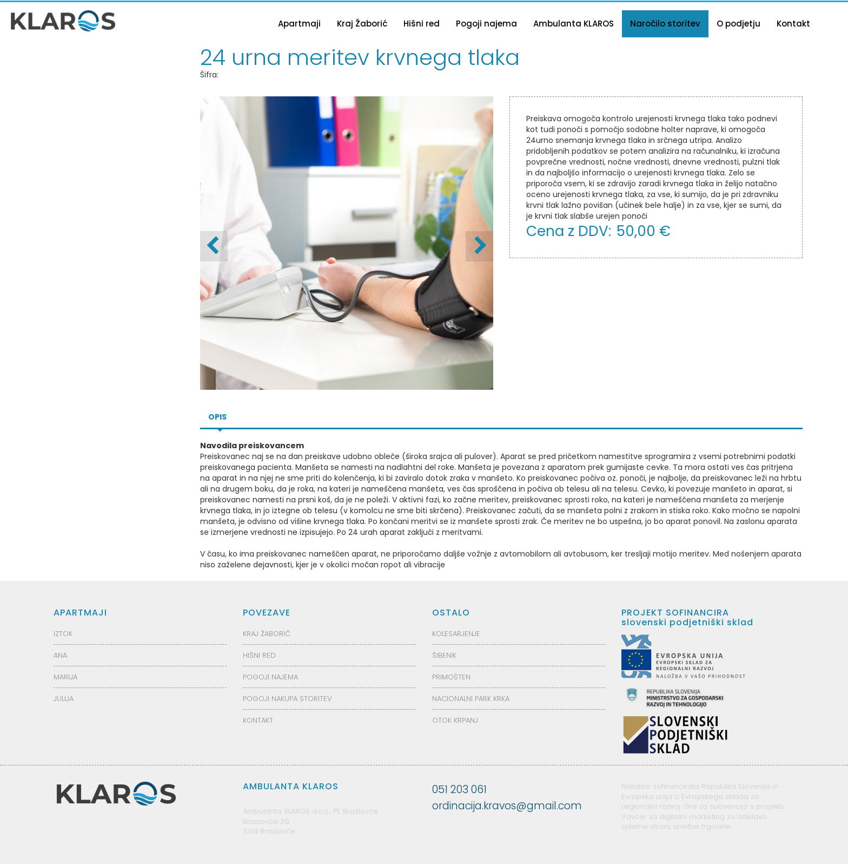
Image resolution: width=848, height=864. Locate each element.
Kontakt (793, 23)
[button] (479, 246)
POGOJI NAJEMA (270, 677)
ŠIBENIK (444, 655)
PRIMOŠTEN (451, 677)
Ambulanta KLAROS (573, 23)
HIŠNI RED (259, 655)
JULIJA (64, 698)
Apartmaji (299, 23)
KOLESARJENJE (456, 634)
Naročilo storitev (665, 23)
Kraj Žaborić (362, 23)
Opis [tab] (217, 416)
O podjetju (738, 23)
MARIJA (65, 677)
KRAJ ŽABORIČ (266, 634)
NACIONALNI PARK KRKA (470, 698)
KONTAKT (258, 720)
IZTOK (63, 634)
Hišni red (421, 23)
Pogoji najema (486, 23)
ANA (60, 655)
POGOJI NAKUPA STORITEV (287, 698)
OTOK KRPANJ (455, 720)
